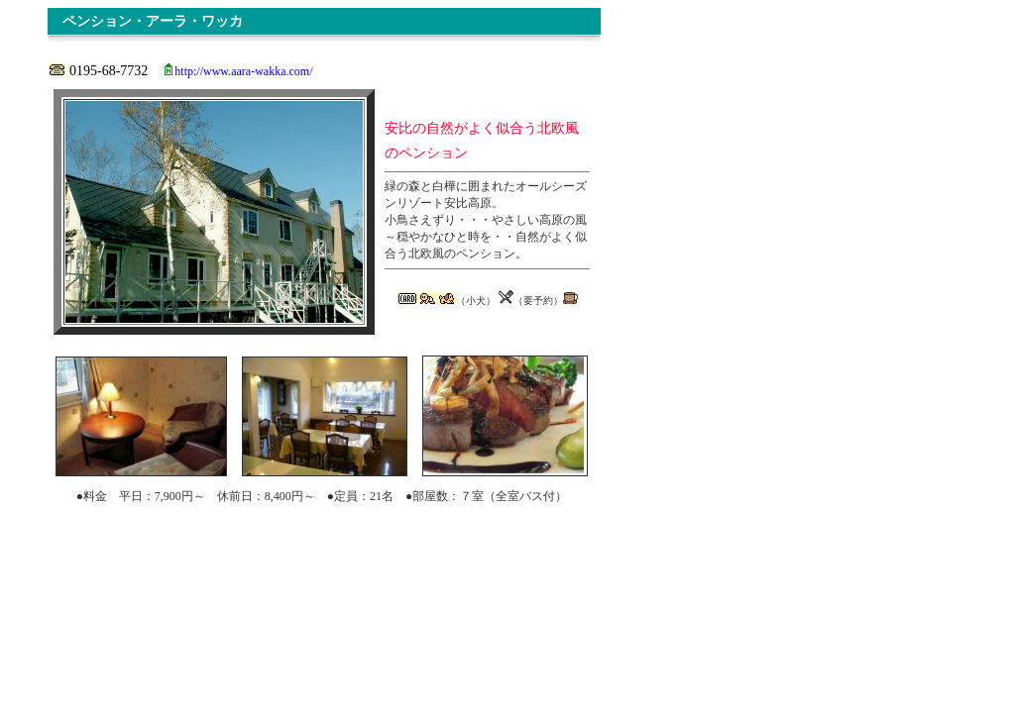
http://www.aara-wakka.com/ (243, 71)
